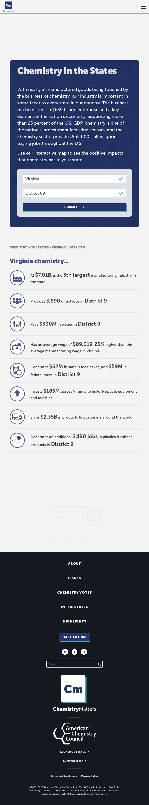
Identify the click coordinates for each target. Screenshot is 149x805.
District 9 (76, 262)
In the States (74, 607)
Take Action (74, 637)
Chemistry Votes (74, 592)
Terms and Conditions (64, 776)
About (74, 564)
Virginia (58, 262)
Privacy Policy (89, 776)
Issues (74, 578)
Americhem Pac (73, 761)
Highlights (74, 621)
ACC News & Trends (73, 751)
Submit (74, 207)
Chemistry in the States (29, 262)
